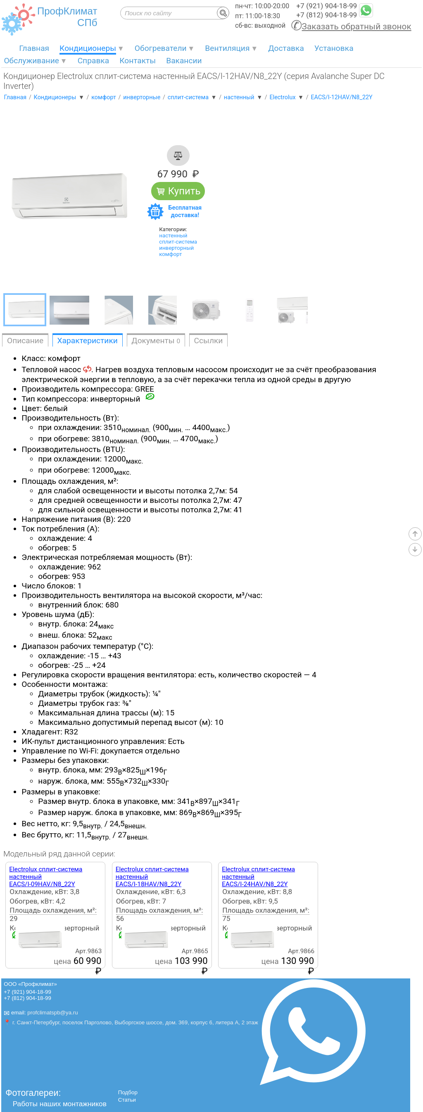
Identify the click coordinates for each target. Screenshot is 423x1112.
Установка (334, 48)
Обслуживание (31, 60)
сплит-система (178, 242)
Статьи (127, 1100)
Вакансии (184, 60)
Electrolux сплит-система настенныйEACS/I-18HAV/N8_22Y (152, 877)
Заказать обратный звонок (356, 26)
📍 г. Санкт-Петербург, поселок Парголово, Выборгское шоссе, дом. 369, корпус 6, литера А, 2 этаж (131, 1022)
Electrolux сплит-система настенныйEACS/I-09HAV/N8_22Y (45, 877)
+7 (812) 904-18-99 (326, 15)
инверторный (176, 248)
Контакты (137, 60)
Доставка (286, 48)
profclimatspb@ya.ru (52, 1013)
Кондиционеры (87, 48)
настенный (173, 235)
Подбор (128, 1092)
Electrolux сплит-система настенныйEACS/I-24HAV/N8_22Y (258, 877)
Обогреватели (161, 48)
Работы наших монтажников (60, 1104)
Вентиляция (227, 48)
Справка (93, 60)
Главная (34, 48)
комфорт (170, 254)
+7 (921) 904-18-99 (326, 6)
